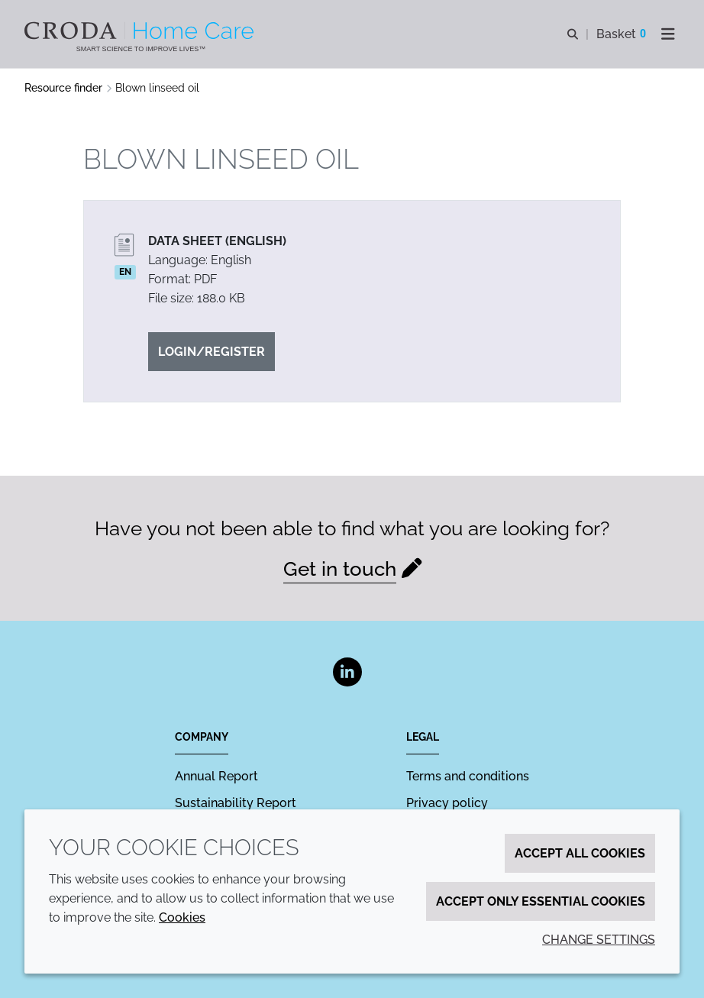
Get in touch (339, 568)
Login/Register (211, 351)
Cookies (182, 917)
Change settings (598, 939)
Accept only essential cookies (540, 901)
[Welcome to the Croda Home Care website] (140, 30)
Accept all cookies (580, 853)
